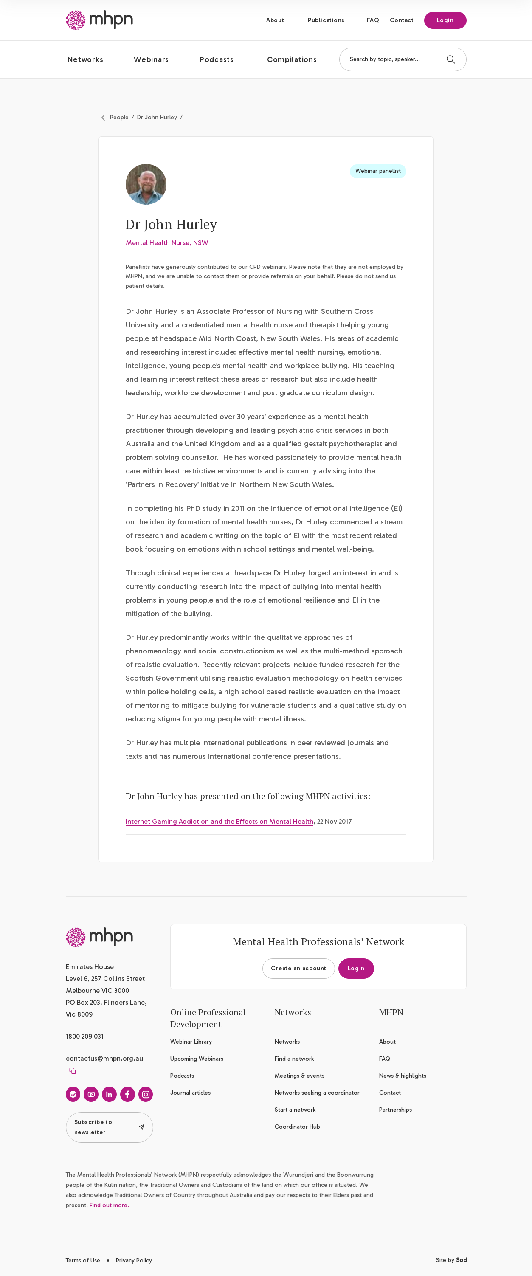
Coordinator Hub (297, 1126)
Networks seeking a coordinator (317, 1092)
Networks (287, 1041)
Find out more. (109, 1205)
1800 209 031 (85, 1036)
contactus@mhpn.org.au (104, 1058)
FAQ (373, 20)
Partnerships (395, 1109)
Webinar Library (191, 1041)
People (119, 117)
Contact (402, 20)
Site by (451, 1260)
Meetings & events (299, 1075)
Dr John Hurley (157, 117)
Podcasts (182, 1075)
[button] (92, 59)
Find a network (294, 1058)
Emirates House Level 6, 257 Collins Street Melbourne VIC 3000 (105, 978)
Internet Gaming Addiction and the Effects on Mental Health (219, 821)
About (275, 20)
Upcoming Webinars (196, 1058)
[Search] (451, 59)
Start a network (295, 1109)
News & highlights (402, 1075)
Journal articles (190, 1092)
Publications (326, 20)
